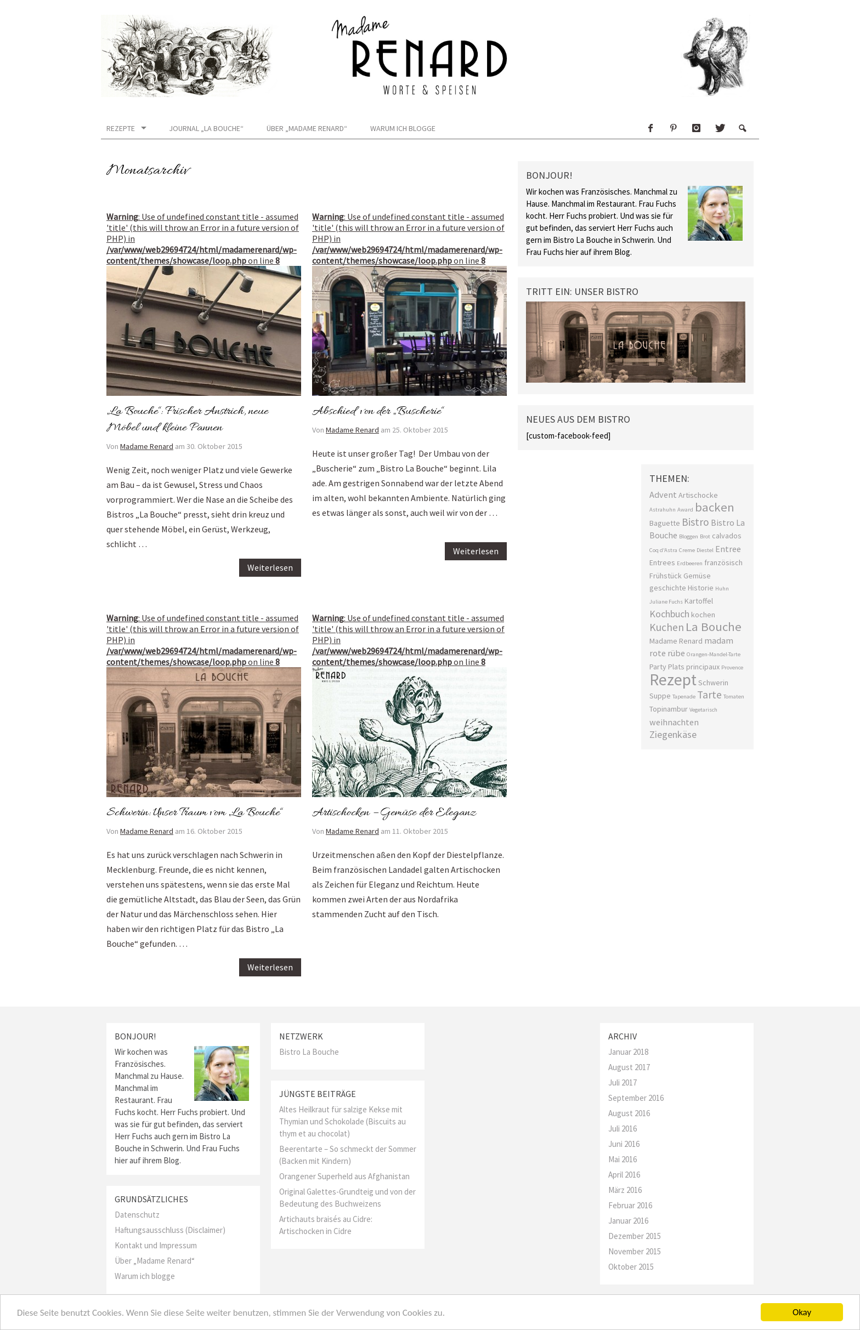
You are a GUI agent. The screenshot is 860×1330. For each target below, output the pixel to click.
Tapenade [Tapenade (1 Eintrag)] (683, 696)
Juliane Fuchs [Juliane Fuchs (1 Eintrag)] (666, 601)
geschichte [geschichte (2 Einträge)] (667, 588)
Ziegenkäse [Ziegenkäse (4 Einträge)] (673, 734)
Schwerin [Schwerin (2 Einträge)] (713, 682)
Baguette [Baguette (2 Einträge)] (664, 523)
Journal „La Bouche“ (206, 128)
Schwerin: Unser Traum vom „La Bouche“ (194, 813)
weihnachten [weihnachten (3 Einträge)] (674, 722)
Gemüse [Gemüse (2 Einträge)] (697, 576)
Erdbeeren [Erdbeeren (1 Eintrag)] (690, 563)
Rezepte (120, 128)
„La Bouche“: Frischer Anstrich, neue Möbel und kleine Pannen (187, 419)
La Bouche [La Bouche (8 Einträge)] (714, 626)
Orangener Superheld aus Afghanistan (344, 1176)
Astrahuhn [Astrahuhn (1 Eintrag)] (662, 509)
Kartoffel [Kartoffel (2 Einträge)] (698, 601)
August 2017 (629, 1067)
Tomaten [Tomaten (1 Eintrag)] (733, 696)
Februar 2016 (630, 1205)
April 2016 (624, 1174)
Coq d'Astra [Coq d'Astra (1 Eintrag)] (663, 550)
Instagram (696, 128)
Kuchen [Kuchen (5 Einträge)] (666, 627)
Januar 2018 (628, 1052)
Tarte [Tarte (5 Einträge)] (709, 694)
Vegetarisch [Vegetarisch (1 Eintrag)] (703, 709)
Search (742, 128)
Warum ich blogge (402, 128)
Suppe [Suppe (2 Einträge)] (660, 696)
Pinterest (672, 128)
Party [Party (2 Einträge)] (657, 667)
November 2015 (634, 1251)
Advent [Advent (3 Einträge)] (663, 494)
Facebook (649, 128)
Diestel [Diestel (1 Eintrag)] (705, 550)
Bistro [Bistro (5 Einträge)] (695, 521)
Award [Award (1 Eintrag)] (685, 509)
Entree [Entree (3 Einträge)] (728, 548)
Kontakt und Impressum (156, 1245)
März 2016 (625, 1190)
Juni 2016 (624, 1144)
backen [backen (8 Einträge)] (714, 507)
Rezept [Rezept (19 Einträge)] (673, 679)
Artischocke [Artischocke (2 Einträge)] (698, 495)
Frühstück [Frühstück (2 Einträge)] (665, 576)
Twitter (719, 128)
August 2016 (629, 1113)
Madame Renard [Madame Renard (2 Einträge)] (676, 641)
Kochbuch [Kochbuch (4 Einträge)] (669, 613)
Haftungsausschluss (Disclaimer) (170, 1230)
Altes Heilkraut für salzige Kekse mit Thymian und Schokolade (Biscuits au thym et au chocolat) (342, 1121)
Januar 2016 (628, 1220)
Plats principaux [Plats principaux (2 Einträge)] (694, 667)
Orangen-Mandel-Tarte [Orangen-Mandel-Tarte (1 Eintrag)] (713, 654)
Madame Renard (146, 446)
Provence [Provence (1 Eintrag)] (732, 667)
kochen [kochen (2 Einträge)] (703, 614)
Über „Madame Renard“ (307, 128)
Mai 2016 (622, 1159)
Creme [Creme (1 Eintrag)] (687, 550)
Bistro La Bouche (309, 1052)
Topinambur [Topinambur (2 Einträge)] (668, 709)
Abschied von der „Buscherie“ (377, 411)
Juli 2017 (622, 1082)
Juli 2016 (622, 1128)
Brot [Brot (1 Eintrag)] (705, 536)
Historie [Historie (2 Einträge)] (701, 588)
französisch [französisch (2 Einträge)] (723, 562)
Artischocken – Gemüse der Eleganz (394, 813)
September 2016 (636, 1098)
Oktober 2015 (631, 1266)
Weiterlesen (270, 567)
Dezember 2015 (634, 1236)
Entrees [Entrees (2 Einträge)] (662, 562)
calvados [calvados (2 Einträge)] (727, 536)
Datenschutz (137, 1214)
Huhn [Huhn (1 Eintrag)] (722, 588)
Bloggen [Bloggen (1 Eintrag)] (688, 536)
